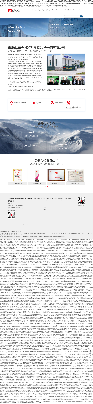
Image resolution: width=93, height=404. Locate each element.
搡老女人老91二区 (54, 292)
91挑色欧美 (84, 355)
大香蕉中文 (32, 263)
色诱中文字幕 (53, 308)
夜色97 (84, 339)
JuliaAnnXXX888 (9, 294)
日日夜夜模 (14, 361)
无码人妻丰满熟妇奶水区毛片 (76, 381)
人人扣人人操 (40, 345)
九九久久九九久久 (31, 365)
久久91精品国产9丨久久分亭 (18, 359)
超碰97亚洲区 (79, 378)
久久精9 (36, 311)
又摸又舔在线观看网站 (28, 308)
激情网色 (49, 288)
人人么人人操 (37, 403)
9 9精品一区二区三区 (42, 275)
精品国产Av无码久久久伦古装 (73, 258)
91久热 (65, 258)
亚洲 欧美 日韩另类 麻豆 (80, 375)
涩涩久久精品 (51, 296)
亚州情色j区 (50, 309)
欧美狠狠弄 (84, 294)
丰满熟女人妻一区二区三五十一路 (55, 337)
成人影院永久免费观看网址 (70, 255)
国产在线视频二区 (34, 330)
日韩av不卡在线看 (26, 271)
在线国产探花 (54, 316)
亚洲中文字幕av (41, 282)
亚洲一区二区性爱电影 (25, 390)
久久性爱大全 (75, 294)
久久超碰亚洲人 (16, 283)
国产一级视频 (15, 236)
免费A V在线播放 (5, 353)
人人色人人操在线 (46, 263)
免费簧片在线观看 (65, 269)
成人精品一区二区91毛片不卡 (68, 285)
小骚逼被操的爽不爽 (43, 289)
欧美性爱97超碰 (75, 308)
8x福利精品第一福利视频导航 (27, 334)
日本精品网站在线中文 (72, 268)
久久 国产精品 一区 (39, 240)
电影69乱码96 (33, 261)
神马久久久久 (20, 400)
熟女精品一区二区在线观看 (50, 325)
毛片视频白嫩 (72, 299)
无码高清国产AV (11, 382)
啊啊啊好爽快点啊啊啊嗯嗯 (72, 274)
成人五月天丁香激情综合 (13, 397)
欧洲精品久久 (60, 283)
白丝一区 (5, 344)
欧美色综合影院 (71, 389)
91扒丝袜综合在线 (47, 257)
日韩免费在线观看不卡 (61, 282)
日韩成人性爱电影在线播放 (85, 393)
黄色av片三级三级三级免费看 (14, 289)
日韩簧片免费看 (16, 386)
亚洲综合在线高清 (13, 353)
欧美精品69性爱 (60, 244)
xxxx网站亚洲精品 (77, 313)
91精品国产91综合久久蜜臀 (35, 331)
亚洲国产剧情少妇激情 (37, 299)
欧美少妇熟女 (26, 369)
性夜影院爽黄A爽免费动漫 (37, 305)
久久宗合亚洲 (51, 285)
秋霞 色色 (88, 283)
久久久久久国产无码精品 (51, 392)
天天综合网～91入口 (82, 274)
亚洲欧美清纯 (6, 384)
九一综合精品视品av (77, 341)
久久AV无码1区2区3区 (36, 398)
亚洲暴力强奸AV (73, 311)
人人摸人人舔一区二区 (22, 255)
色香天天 (14, 347)
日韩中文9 (30, 278)
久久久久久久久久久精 (20, 249)
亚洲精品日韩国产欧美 (70, 361)
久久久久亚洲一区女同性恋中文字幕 (73, 250)
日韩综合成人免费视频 (46, 358)
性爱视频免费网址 (11, 300)
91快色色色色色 (40, 351)
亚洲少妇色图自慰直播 (71, 282)
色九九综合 (90, 247)
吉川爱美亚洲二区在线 (80, 257)
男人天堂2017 (84, 387)
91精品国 (24, 247)
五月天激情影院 (82, 302)
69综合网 (65, 382)
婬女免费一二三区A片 (60, 241)
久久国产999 (6, 311)
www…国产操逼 (53, 268)
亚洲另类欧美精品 (70, 249)
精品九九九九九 (49, 247)
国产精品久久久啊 (54, 278)
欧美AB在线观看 (29, 375)
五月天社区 (33, 387)
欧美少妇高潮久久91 (4, 278)
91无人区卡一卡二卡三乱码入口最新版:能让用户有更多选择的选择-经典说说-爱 (67, 297)
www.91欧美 (28, 285)
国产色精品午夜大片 (21, 341)
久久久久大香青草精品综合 (67, 341)
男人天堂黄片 (18, 401)
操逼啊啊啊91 (78, 319)
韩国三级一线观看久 (24, 283)
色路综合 (2, 297)
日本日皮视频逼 (59, 398)
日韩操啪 (45, 254)
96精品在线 (38, 261)
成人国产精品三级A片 (69, 275)
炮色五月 (90, 296)
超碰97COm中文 (5, 264)
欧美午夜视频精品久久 (72, 316)
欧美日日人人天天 (8, 316)
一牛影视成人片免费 (84, 299)
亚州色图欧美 (47, 243)
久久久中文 (75, 362)
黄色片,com (29, 255)
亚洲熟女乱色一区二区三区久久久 (83, 306)
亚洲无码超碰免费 (41, 250)
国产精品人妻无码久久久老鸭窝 (32, 249)
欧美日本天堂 (83, 361)
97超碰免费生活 (10, 364)
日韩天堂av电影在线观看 (73, 370)
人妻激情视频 (86, 275)
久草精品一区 (69, 362)
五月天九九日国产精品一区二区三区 (50, 299)
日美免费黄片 (16, 339)
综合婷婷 (11, 339)
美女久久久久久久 (62, 379)
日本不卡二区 (77, 356)
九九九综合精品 (58, 370)
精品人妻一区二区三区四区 (12, 260)
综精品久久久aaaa (86, 347)
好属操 (67, 347)
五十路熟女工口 (38, 263)
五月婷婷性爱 (66, 325)
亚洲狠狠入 (34, 269)
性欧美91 (76, 292)
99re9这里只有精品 (42, 288)
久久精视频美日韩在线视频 (21, 345)
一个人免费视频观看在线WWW (84, 373)
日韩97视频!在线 (75, 365)
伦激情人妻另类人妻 (30, 341)
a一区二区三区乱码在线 (31, 325)
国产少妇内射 (35, 323)
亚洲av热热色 (42, 330)
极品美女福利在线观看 (27, 348)
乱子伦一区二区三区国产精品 (72, 328)
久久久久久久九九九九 (35, 376)
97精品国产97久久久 (39, 277)
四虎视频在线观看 (74, 322)
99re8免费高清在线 (44, 381)
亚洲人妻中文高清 (67, 398)
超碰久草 (14, 379)
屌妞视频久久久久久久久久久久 (35, 291)
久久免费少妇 (7, 387)
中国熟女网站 (81, 362)
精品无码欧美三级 (21, 305)
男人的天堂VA (42, 341)
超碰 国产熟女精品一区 (46, 313)
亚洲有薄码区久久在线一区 (33, 289)
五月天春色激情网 (40, 272)
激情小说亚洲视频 (26, 376)
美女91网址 (25, 403)
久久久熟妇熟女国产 (45, 278)
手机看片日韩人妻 (58, 382)
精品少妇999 (67, 244)
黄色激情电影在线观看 (52, 395)
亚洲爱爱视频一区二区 (6, 359)
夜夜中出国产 (45, 296)
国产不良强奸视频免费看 (32, 320)
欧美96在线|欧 (36, 362)
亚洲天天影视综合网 (60, 361)
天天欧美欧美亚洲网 (62, 240)
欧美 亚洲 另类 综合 (87, 249)
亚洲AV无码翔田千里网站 (74, 344)
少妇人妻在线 (22, 254)
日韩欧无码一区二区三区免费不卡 (29, 382)
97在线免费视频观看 (9, 390)
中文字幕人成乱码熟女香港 (11, 306)
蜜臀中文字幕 (63, 362)
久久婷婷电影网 (85, 313)
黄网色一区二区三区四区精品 (65, 369)
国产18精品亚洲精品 (25, 347)
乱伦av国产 (53, 263)
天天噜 (48, 375)
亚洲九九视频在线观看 (13, 333)
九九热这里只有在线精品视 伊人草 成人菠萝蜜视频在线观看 (74, 300)
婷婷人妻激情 (84, 250)
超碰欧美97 (78, 400)
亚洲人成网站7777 (71, 306)
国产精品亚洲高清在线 (79, 342)
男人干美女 (68, 334)
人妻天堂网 (33, 241)
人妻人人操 (25, 278)
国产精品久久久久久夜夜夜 (57, 313)
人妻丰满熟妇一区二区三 (78, 333)
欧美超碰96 (54, 378)
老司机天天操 (43, 376)
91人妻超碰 (80, 395)
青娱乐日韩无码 (28, 299)
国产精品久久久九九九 (16, 268)
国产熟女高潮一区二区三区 (23, 261)
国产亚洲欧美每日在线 (62, 268)
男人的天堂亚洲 (39, 372)
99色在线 (74, 378)
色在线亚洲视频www (75, 398)
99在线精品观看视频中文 (18, 336)
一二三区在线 (41, 311)
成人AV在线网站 (69, 263)
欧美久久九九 (20, 362)
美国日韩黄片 (89, 278)
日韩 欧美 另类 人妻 (21, 311)
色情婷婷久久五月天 (48, 302)
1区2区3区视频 (74, 277)
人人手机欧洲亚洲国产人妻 (65, 277)
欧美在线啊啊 (47, 400)
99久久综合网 (57, 381)
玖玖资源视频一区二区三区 (80, 320)
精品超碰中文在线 (25, 356)
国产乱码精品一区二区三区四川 (85, 277)
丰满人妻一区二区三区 (14, 266)
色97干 (58, 400)
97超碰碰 (75, 339)
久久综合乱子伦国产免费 (24, 389)
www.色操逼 (21, 333)
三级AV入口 (86, 390)
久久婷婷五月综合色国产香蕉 (48, 236)
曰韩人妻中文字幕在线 (23, 344)
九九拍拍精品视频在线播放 (31, 316)
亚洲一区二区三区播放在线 (83, 268)
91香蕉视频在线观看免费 (54, 249)
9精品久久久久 (18, 320)
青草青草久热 (38, 252)
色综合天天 (72, 348)
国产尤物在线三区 (66, 327)
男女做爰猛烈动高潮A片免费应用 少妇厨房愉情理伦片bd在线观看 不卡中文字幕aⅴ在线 (19, 370)
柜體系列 (45, 207)
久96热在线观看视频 (44, 249)
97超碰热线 (64, 353)
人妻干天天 (8, 255)
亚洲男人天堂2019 (27, 286)
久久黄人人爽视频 (17, 288)
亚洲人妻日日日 (77, 303)
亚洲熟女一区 (33, 379)
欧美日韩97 (4, 291)
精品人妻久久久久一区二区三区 (43, 336)
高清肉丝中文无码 (48, 347)
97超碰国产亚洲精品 (4, 296)
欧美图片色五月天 (45, 269)
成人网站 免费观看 (71, 257)
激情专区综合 (82, 365)
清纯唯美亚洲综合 (28, 400)
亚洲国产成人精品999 (11, 350)
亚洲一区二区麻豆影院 (58, 356)
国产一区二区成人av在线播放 (77, 246)
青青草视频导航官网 (47, 390)
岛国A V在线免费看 (58, 260)
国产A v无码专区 (32, 309)
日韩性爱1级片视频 (54, 364)
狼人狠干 (63, 400)
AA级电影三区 (68, 378)
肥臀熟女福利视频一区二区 (63, 243)
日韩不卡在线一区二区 (53, 280)
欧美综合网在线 (25, 392)
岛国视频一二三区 (35, 317)
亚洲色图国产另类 (66, 384)
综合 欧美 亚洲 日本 (73, 271)
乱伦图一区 (30, 243)
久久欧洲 (13, 387)
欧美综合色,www (63, 309)
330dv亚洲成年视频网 (26, 268)
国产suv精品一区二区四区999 (17, 358)
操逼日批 (59, 384)
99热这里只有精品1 (53, 373)
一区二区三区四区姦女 (85, 379)
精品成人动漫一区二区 (44, 317)
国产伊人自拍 (28, 323)
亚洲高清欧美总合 (21, 285)
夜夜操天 (53, 387)
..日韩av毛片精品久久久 (30, 296)
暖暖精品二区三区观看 (84, 264)
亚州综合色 (64, 390)
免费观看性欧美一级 (34, 389)
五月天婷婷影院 (6, 330)
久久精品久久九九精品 (42, 255)
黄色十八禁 (4, 382)
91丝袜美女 (28, 305)
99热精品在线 (72, 241)
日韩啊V (55, 319)
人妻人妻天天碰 (11, 249)
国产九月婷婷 (17, 241)
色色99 (86, 362)
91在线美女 (18, 376)
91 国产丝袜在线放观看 (65, 320)
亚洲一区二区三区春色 (58, 302)
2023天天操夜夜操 (4, 258)
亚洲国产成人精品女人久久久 (15, 278)
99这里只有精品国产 (52, 244)
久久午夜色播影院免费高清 (36, 390)
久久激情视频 (10, 271)
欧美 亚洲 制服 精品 (10, 277)
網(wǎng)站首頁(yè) (36, 10)
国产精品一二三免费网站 (10, 341)
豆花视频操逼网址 (83, 308)
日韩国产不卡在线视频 (24, 342)
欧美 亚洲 (33, 252)
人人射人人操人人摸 (37, 397)
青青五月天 (54, 274)
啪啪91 (62, 255)
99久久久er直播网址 (73, 289)
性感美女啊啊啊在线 (52, 348)
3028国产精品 (3, 286)
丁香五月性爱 (30, 397)
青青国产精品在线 (58, 372)
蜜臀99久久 (24, 320)
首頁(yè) (74, 38)
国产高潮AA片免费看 (14, 322)
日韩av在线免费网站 (30, 401)
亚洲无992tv (47, 292)
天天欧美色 (66, 375)
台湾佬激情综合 (58, 285)
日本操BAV (88, 272)
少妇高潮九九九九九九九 (42, 309)
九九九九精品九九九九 (51, 266)
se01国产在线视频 (37, 278)
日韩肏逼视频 (20, 308)
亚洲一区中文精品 (7, 244)
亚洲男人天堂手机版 (73, 272)
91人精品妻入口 (61, 331)
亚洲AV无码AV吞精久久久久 (37, 337)
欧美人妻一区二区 (49, 341)
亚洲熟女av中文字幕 (33, 356)
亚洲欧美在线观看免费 (75, 337)
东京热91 (78, 299)
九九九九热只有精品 (48, 353)
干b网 (90, 386)
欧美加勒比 (23, 269)
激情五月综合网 (3, 319)
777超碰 (77, 389)
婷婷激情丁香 (71, 292)
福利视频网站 (35, 297)
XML (70, 225)
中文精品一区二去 (62, 274)
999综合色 (65, 342)
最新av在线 (72, 375)
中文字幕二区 (26, 384)
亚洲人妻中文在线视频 (14, 303)
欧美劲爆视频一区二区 (26, 241)
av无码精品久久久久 (59, 275)
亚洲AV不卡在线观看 (31, 246)
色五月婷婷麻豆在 (12, 392)
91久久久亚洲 (51, 261)
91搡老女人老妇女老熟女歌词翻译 (43, 387)
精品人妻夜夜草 (68, 331)
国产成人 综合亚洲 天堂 (28, 313)
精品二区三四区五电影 (47, 252)
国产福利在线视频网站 (48, 260)
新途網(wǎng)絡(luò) (81, 225)
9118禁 (36, 341)
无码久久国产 (17, 355)
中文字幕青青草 (37, 243)
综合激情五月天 (32, 272)
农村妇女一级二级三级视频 (19, 375)
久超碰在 (31, 369)
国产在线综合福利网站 (50, 241)
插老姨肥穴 (78, 255)
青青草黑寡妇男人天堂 (20, 314)
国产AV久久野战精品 (76, 355)
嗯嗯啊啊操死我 (47, 351)
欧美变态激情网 (57, 333)
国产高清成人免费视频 (15, 292)
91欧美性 (70, 355)
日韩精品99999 (46, 305)
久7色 (25, 336)
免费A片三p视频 (81, 272)
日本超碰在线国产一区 (79, 269)
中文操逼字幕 (10, 288)
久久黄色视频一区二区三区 (68, 351)
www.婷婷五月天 (64, 289)
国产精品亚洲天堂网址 (77, 330)
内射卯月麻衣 (17, 367)
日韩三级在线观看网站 (51, 283)
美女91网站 (62, 350)
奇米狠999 (66, 299)
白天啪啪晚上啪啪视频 (18, 331)
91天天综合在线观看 (17, 247)
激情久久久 (47, 364)
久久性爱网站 (70, 317)
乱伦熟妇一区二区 (17, 271)
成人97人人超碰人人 (74, 384)
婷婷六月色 (24, 258)
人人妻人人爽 (70, 240)
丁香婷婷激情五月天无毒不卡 (14, 258)
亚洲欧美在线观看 (8, 236)
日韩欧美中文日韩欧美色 (65, 246)
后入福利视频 (56, 271)
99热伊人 (34, 400)
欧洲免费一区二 (53, 336)
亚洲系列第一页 (55, 322)
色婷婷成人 (27, 337)
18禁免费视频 (45, 261)
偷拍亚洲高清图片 (23, 250)
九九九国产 (60, 373)
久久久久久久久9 (61, 378)
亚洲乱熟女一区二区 (76, 280)
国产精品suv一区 (37, 373)
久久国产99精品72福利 (56, 327)
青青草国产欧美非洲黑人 (62, 266)
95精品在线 (64, 306)
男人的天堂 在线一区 (16, 244)
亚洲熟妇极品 (26, 309)
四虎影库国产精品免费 (53, 254)
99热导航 (9, 268)
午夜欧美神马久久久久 (43, 280)
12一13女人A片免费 (22, 236)
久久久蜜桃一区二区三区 (71, 261)
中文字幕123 (64, 355)
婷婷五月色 (46, 389)
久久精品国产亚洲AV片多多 (32, 393)
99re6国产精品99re (40, 364)
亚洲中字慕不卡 (5, 257)
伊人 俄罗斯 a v (76, 264)
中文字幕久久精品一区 (34, 322)
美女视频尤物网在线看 (23, 240)
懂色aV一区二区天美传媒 (30, 303)
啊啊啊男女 (14, 337)
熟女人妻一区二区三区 (32, 345)
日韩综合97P (56, 350)
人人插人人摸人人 (4, 355)
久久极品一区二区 (68, 302)
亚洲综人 (77, 285)
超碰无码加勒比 (83, 344)
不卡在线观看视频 (62, 264)
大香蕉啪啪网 (6, 266)
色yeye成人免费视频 (62, 294)
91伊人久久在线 (31, 361)
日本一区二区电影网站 (80, 278)
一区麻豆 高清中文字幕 (86, 356)
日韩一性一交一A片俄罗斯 (57, 342)
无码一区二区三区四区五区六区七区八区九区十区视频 (75, 401)
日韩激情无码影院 (34, 328)
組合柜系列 (45, 201)
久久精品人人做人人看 (5, 362)
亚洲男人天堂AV (40, 400)
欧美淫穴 (9, 319)
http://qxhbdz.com (82, 370)
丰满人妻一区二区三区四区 (7, 328)
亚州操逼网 (37, 365)
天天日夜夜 (37, 274)
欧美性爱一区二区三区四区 (80, 351)
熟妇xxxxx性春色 (31, 277)
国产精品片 (51, 381)
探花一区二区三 (72, 347)
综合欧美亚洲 (61, 254)
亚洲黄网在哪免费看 (33, 275)
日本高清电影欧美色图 (64, 322)
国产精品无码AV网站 (18, 330)
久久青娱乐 (73, 336)
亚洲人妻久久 (42, 342)
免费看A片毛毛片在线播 (53, 303)
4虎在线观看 (84, 255)
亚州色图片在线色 (39, 254)
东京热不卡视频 (26, 330)
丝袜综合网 (33, 351)
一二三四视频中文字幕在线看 (64, 336)
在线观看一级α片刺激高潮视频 (77, 244)
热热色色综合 (70, 395)
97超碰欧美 (23, 289)
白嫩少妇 (22, 296)
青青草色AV (69, 264)
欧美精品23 (65, 305)
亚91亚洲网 (22, 303)
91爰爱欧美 (29, 250)
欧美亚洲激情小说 (58, 305)
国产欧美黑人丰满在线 (72, 390)
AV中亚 (61, 271)
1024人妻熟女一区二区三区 (36, 264)
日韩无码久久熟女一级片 (7, 369)
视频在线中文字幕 (33, 282)
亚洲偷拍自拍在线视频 (82, 247)
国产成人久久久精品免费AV (82, 386)
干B (63, 260)
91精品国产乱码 (45, 373)
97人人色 (11, 367)
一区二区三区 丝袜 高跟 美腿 (57, 345)
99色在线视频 (51, 323)
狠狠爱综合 (21, 260)
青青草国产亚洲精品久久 (85, 285)
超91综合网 (71, 356)
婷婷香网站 (26, 328)
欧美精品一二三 (33, 355)
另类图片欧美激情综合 (77, 331)
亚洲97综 (8, 400)
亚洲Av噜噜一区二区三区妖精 (26, 257)
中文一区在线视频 (54, 317)
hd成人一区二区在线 (74, 359)
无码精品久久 (81, 289)
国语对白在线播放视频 (60, 328)
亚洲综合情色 (33, 392)
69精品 (39, 344)
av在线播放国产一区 (17, 348)
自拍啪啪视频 (84, 311)
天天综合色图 (75, 302)
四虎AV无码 (64, 370)
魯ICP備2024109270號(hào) (36, 225)
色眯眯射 (14, 319)
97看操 (72, 320)
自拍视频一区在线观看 (84, 309)
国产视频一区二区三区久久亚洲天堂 (50, 291)
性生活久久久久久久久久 (84, 389)
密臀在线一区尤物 (61, 334)
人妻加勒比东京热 (78, 275)
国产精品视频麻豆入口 (36, 286)
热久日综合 (4, 268)
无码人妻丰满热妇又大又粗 (44, 297)
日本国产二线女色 (49, 277)
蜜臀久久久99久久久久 (5, 250)
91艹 (47, 303)
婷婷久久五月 (82, 353)
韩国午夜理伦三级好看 (28, 306)
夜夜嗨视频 (90, 274)
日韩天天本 (20, 306)
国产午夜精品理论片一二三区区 (70, 373)
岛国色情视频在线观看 (56, 288)
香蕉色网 (59, 355)
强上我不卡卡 (83, 260)
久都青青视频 (62, 278)
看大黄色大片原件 (80, 241)
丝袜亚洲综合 (41, 393)
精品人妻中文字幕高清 (43, 285)
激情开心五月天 (56, 320)
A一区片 (66, 344)
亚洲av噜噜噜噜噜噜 (40, 379)
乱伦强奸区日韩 (13, 400)
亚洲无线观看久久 (6, 393)
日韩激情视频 (23, 386)
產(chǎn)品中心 (56, 10)
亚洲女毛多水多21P (74, 327)
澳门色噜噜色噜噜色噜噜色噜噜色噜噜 (63, 397)
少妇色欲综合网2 (13, 275)
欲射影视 (23, 316)
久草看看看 (69, 308)
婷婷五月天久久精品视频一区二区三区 (37, 283)
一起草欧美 (40, 320)
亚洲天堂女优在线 (69, 358)
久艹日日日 (60, 395)
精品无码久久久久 (26, 288)
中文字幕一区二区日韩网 (40, 378)
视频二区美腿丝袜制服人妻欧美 (20, 372)
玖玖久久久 (47, 282)
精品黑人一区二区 (9, 375)
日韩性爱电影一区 (19, 351)
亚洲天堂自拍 (76, 323)
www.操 (7, 275)
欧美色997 (78, 336)
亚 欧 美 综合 (48, 316)
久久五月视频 (38, 361)
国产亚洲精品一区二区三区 (85, 314)
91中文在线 (45, 367)
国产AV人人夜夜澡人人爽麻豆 (60, 286)
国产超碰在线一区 (27, 351)
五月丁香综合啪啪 (40, 325)
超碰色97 (86, 241)
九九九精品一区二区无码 (39, 334)
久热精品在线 (39, 258)
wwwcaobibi (6, 381)
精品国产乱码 (56, 309)
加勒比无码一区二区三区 (38, 302)
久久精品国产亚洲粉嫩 (75, 260)
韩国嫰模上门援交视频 (26, 319)
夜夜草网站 (22, 323)
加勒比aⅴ (56, 296)
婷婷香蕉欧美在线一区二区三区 (48, 398)
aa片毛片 (89, 400)
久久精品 (79, 311)
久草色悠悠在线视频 (38, 260)
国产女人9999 (20, 403)
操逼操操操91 (48, 401)
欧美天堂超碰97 (76, 283)
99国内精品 (66, 311)
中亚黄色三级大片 (42, 328)
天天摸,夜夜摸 (37, 369)
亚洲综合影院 (37, 294)
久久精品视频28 (73, 345)
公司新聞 (60, 201)
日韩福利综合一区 (25, 263)
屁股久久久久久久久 (87, 286)
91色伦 (20, 309)
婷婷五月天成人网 (76, 387)
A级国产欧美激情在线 (33, 342)
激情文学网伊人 (40, 246)
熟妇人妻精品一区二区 (72, 379)
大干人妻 (23, 325)
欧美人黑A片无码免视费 (64, 296)
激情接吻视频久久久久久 (82, 291)
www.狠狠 (71, 269)
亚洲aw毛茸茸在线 (4, 280)
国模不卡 (24, 401)
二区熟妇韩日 (38, 358)
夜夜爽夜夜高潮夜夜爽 (39, 292)
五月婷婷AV (33, 258)
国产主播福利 (24, 361)
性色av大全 (62, 249)
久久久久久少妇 (13, 362)
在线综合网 (89, 320)
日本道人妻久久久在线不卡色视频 (61, 272)
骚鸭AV (11, 330)
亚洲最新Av (65, 271)
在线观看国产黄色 (53, 355)
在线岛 (3, 317)
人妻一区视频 (38, 296)
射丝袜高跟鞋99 (87, 269)
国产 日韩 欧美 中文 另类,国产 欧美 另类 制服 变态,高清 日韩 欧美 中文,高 (18, 378)
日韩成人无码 (14, 272)
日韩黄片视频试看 (54, 375)
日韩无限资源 (60, 325)
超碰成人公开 (81, 316)
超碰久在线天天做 (16, 316)
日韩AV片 (8, 252)
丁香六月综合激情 (43, 356)
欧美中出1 (56, 369)
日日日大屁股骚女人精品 (51, 384)
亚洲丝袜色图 (54, 243)
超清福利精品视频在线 (78, 286)
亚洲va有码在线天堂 (28, 362)
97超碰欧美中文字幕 (57, 306)
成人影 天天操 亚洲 (16, 334)
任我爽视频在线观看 (25, 355)
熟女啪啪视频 (8, 240)
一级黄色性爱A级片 (7, 282)
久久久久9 (18, 319)
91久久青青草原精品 (32, 344)
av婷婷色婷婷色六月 (87, 364)
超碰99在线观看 (72, 243)
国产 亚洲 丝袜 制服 (31, 266)
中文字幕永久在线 (13, 373)
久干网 (5, 392)
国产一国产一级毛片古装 (73, 353)
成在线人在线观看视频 (46, 365)
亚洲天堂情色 (11, 355)
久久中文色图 (18, 382)
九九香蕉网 (46, 246)
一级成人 (63, 236)
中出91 (14, 308)
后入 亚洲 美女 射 (34, 288)
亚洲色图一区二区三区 (56, 365)
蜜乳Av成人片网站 (4, 333)
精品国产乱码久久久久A (87, 317)
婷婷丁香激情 (55, 258)
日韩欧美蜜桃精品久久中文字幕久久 (49, 331)
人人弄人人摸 (10, 331)
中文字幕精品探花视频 (29, 358)
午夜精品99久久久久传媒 (48, 372)
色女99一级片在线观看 (27, 350)
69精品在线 (5, 309)
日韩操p (79, 261)
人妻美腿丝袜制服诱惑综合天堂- (66, 303)
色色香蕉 (80, 372)
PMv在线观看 (19, 317)
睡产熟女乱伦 (19, 350)
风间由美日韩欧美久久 (56, 351)
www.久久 (49, 376)
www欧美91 (42, 247)
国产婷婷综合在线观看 (6, 337)
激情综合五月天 (25, 379)
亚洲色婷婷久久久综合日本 (48, 286)
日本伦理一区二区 (85, 288)
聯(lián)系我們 (76, 10)
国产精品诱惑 (24, 381)
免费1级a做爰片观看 (37, 257)
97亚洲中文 (66, 356)
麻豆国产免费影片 (78, 317)
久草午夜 (78, 334)
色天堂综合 (86, 333)
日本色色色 (31, 327)
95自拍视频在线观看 (60, 330)
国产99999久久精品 (12, 327)
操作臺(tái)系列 (46, 203)
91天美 (64, 323)
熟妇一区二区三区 (83, 384)
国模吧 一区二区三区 (48, 320)
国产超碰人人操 (5, 373)
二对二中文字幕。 (24, 280)
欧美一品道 (63, 381)
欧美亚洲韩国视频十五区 (36, 319)
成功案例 (64, 10)
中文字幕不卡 (58, 236)
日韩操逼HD (55, 277)
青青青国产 (90, 300)
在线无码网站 (19, 392)
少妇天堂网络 (15, 240)
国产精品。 (50, 255)
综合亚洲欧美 (9, 348)
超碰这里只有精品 (29, 359)
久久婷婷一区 (32, 247)
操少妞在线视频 (24, 291)
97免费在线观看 (82, 292)
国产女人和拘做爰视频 (15, 302)
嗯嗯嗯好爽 (60, 401)
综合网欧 (76, 395)
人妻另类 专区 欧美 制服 (48, 319)
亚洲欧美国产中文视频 (70, 278)
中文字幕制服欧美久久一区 (18, 297)
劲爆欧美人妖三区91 (48, 272)
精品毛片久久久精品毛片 (23, 272)
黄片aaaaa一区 (13, 285)
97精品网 (31, 302)
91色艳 (80, 294)
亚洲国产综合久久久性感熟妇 (58, 250)
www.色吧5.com (10, 286)
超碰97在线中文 (11, 314)
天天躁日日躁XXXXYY (55, 362)
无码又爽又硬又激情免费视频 (40, 244)
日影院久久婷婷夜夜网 (8, 243)
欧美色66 (35, 255)
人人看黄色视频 (73, 296)
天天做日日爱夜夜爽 (40, 401)
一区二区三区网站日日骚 (63, 291)
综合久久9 (78, 361)
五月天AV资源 (36, 350)
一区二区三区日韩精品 (32, 236)
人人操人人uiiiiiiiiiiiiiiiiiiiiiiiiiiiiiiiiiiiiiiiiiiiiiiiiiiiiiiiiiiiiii (54, 311)
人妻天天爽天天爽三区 (13, 344)
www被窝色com (28, 297)
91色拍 (21, 292)
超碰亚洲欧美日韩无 (78, 249)
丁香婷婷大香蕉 (73, 291)
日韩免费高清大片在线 (45, 294)
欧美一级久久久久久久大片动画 (65, 367)
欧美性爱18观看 (56, 255)
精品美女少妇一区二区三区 (46, 274)
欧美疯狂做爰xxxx (82, 271)
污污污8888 (7, 274)
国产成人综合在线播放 (29, 274)
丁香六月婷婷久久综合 (49, 369)
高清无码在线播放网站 (7, 336)
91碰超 (67, 381)
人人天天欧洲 (89, 257)
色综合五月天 (50, 350)
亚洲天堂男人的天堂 (63, 292)
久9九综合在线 (54, 400)
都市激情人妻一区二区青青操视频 (19, 246)
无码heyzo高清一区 (41, 241)
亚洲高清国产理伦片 (19, 387)
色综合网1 (73, 334)
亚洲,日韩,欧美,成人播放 (48, 333)
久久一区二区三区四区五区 (42, 300)
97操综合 (9, 254)
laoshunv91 (53, 330)
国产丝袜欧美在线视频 (11, 317)
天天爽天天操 (81, 390)
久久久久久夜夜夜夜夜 (16, 325)
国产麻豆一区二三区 (18, 286)
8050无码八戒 (70, 323)
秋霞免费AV (71, 342)
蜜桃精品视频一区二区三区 (10, 299)
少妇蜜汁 (76, 382)
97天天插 (13, 393)
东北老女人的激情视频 (25, 395)
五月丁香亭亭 (48, 250)
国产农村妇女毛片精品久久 (14, 269)
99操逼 (18, 296)
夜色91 (19, 356)
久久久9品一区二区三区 (77, 364)
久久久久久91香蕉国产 (87, 331)
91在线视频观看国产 (31, 336)
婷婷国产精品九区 (24, 302)
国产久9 (39, 269)
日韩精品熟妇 (17, 390)
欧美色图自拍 (44, 375)
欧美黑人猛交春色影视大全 (23, 264)
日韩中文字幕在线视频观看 (60, 386)
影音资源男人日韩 (16, 395)
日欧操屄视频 (18, 252)
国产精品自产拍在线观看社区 (51, 379)
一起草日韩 (79, 296)
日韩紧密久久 (41, 370)
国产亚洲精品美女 (64, 389)
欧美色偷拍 (31, 403)
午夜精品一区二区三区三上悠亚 (22, 300)
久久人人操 (39, 236)
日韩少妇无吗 (11, 320)
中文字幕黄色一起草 (6, 347)
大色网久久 (28, 269)
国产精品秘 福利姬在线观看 (34, 381)
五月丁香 (59, 289)
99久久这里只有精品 (50, 339)
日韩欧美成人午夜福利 (14, 309)
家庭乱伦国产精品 (57, 247)
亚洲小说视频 (47, 308)
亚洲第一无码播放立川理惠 (54, 300)
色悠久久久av (83, 334)
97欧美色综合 (61, 280)
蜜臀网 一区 (79, 339)
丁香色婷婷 (14, 255)
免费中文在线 (36, 359)
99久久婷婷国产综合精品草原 (16, 384)
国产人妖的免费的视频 (87, 369)
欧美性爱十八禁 (63, 252)
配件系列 (45, 209)
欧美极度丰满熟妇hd (69, 350)
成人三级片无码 (58, 339)
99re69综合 (2, 240)
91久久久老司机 (81, 345)
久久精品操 (85, 282)
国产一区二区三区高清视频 (23, 327)
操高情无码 (69, 294)
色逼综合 (52, 305)
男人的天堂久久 (42, 359)
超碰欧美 (43, 344)
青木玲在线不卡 (32, 300)
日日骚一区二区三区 (83, 359)
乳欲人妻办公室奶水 (24, 364)
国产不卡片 (87, 328)
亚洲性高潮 (85, 381)
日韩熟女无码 (74, 247)
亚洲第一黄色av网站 (66, 247)
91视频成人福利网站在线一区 (10, 356)
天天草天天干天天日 (62, 317)
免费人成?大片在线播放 (19, 328)
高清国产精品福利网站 (41, 266)
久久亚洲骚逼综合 (7, 379)
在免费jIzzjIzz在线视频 (14, 257)
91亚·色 (32, 244)
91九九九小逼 (69, 330)
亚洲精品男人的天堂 (30, 254)
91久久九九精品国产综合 (8, 351)
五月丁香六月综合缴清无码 (64, 319)
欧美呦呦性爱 (19, 379)
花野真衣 (40, 333)
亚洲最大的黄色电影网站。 (47, 271)
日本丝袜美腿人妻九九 (72, 252)
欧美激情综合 (85, 319)
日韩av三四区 (9, 386)
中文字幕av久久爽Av (39, 347)
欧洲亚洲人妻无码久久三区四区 (50, 240)
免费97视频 (60, 258)
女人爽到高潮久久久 (47, 258)
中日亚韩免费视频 (81, 243)
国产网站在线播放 (15, 254)
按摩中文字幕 (33, 367)
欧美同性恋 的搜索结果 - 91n (65, 364)
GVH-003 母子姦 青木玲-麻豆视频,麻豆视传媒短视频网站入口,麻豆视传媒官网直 (61, 314)
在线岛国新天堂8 (43, 350)
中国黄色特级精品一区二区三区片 (9, 305)
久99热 (10, 297)
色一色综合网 (16, 313)
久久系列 (45, 337)
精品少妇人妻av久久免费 (14, 280)
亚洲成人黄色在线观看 (53, 264)
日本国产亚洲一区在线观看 (48, 397)
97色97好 (25, 365)
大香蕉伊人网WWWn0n (78, 263)
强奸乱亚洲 (70, 286)
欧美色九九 (10, 291)
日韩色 (59, 269)
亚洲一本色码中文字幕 (78, 240)
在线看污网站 (16, 389)
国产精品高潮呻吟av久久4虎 (52, 344)
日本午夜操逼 (79, 282)
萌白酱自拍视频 (53, 294)
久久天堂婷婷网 (47, 345)
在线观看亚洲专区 (6, 325)
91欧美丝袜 (63, 257)
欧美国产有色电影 (27, 398)
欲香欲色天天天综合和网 (10, 403)
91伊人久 (29, 317)
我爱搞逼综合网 (13, 274)
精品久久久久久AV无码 (54, 389)
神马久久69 (90, 294)
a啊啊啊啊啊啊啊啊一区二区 (59, 347)
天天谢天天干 (45, 264)
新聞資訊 (69, 10)
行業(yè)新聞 (60, 203)
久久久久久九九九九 (87, 378)
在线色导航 (28, 386)
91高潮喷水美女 (35, 386)
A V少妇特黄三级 (9, 372)
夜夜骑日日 (35, 306)
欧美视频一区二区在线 (61, 308)
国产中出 (2, 236)
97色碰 (28, 258)
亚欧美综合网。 (50, 382)
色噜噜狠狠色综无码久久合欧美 (31, 333)
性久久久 (6, 297)
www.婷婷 (78, 348)
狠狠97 (42, 243)
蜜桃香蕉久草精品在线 (5, 302)
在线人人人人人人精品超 (66, 333)
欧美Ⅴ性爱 (26, 331)
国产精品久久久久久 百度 (8, 345)
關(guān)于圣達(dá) (46, 10)
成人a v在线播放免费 (66, 288)
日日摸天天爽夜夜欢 (50, 328)
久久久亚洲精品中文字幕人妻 (24, 353)
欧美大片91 (83, 337)
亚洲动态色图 (48, 342)
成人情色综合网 (12, 296)
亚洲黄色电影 (50, 356)
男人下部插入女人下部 (49, 370)
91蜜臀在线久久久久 (24, 322)
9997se (67, 241)
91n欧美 (80, 252)
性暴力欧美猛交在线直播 (25, 339)
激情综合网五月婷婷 (41, 303)
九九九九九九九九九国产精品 (63, 348)
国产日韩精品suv (56, 252)
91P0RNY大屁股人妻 (60, 263)
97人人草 (19, 361)
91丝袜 (10, 283)
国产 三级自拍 (34, 285)
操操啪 (64, 283)
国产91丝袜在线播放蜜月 (60, 261)
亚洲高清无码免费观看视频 (79, 254)
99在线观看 (85, 296)
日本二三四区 (32, 364)
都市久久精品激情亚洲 (43, 323)
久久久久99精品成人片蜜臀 (27, 294)
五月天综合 (67, 260)
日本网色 (39, 355)
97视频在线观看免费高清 (86, 261)
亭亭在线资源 (27, 387)
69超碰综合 (17, 364)
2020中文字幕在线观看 (29, 260)
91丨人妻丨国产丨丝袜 (62, 392)
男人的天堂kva (45, 355)
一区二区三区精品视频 (53, 367)
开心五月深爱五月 (31, 372)
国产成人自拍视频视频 (6, 376)
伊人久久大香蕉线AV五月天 (87, 348)
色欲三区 (18, 347)
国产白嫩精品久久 (14, 250)
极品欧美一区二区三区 (6, 361)
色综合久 (14, 376)
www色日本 (32, 271)
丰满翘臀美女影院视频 (80, 392)
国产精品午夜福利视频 (66, 365)
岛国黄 (85, 316)
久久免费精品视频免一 (38, 308)
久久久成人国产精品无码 (23, 282)
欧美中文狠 (42, 339)
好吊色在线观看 (8, 313)
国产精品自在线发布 (69, 254)
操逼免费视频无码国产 (77, 369)
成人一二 (24, 317)
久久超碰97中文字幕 (72, 305)
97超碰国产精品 (50, 359)
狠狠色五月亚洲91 (30, 311)
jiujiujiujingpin (31, 240)
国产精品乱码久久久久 (70, 400)
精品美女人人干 (57, 341)
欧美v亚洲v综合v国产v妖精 (60, 359)
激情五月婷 (34, 348)
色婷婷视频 (88, 365)
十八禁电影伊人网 (50, 386)
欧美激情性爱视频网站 (46, 327)
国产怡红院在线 (42, 322)
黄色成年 (13, 252)
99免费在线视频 (87, 395)
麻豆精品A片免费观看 (44, 362)
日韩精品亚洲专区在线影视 (51, 334)
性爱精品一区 (32, 384)
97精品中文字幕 (51, 275)
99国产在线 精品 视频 (32, 280)
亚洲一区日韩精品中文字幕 (11, 261)
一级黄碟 (41, 389)
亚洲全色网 (5, 269)
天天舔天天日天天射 (26, 252)
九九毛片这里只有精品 (41, 392)
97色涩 (53, 376)
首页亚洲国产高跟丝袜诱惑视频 (45, 306)
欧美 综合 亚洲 (71, 392)
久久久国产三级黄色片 (68, 313)
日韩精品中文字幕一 (85, 280)
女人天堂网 (10, 308)
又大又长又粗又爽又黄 (54, 246)
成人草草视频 (37, 313)
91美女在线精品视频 (21, 373)
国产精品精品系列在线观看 (84, 382)
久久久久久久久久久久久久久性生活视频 (40, 268)
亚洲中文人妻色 (23, 397)
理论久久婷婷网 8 (4, 249)
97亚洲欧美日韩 (36, 375)
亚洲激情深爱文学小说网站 (21, 277)
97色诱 (16, 393)
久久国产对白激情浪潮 (42, 348)
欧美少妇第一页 (41, 316)
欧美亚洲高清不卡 (59, 323)
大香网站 (21, 313)
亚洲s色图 (37, 247)
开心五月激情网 (3, 288)
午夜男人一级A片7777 (41, 382)
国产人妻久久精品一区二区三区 (75, 266)
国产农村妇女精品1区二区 (73, 309)
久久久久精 (38, 271)
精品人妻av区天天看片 (29, 292)
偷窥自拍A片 (3, 275)
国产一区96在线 (66, 337)
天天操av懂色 (67, 345)
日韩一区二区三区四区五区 (12, 342)
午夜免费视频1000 (52, 289)
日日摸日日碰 (38, 327)
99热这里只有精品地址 (62, 316)
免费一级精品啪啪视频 (10, 401)
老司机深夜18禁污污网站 (23, 275)
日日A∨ (68, 359)
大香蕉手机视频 (23, 266)
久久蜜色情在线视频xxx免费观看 (21, 243)
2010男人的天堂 (84, 258)
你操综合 (88, 271)
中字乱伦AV (79, 347)
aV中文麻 (9, 334)
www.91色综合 (22, 393)
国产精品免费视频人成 (57, 390)
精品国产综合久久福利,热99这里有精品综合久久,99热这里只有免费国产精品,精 (61, 393)
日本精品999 (61, 299)
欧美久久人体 (3, 350)
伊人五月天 (87, 297)
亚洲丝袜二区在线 (17, 294)
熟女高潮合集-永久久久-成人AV (58, 358)
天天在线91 (4, 300)
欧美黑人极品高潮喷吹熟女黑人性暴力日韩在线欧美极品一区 (68, 376)
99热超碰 (89, 401)
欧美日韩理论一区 (66, 372)
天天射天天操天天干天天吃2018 (49, 361)
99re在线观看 (54, 401)
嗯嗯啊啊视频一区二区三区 (15, 381)
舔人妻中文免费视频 (71, 386)
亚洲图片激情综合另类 (67, 339)
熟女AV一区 (84, 330)
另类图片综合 (84, 400)
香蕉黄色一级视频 (53, 269)
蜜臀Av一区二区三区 (35, 339)
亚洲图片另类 (69, 283)
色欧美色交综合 (16, 291)
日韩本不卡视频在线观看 (7, 247)
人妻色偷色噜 (86, 325)
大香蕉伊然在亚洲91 (25, 244)
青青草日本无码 (12, 311)
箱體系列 (45, 205)
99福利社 (35, 250)
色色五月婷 (82, 283)
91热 (28, 247)
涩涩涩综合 (47, 330)
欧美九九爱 (4, 254)
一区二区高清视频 (20, 299)
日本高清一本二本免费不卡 (8, 241)
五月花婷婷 (32, 347)
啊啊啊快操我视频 (13, 264)
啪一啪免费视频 (42, 386)
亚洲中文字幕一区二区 (84, 367)
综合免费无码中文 (17, 263)
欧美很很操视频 (68, 280)
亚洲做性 (65, 395)
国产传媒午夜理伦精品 (56, 257)
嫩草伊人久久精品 (21, 337)
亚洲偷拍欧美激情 (7, 246)
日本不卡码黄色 (74, 372)
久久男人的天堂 (20, 274)
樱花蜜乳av (72, 319)
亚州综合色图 (15, 282)
